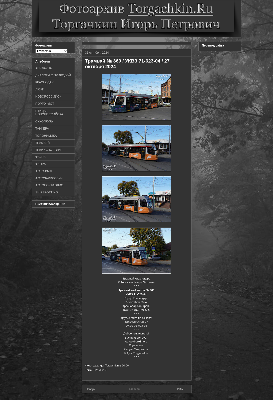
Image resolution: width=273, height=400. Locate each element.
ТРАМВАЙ (100, 370)
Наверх (90, 389)
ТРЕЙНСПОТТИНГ (48, 149)
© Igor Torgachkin (136, 353)
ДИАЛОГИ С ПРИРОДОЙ (53, 75)
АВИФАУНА (43, 68)
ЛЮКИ (40, 89)
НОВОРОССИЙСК (48, 96)
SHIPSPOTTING (46, 192)
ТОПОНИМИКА (46, 135)
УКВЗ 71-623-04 (136, 325)
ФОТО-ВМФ (43, 171)
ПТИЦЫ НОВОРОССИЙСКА (49, 112)
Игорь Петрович (136, 349)
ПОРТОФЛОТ (44, 103)
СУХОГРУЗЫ (44, 121)
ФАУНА (40, 157)
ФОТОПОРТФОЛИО (49, 185)
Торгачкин (136, 345)
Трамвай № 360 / (136, 321)
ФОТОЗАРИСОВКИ (49, 178)
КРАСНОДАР (44, 82)
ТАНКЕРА (42, 128)
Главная (134, 389)
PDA (180, 389)
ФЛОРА (40, 164)
